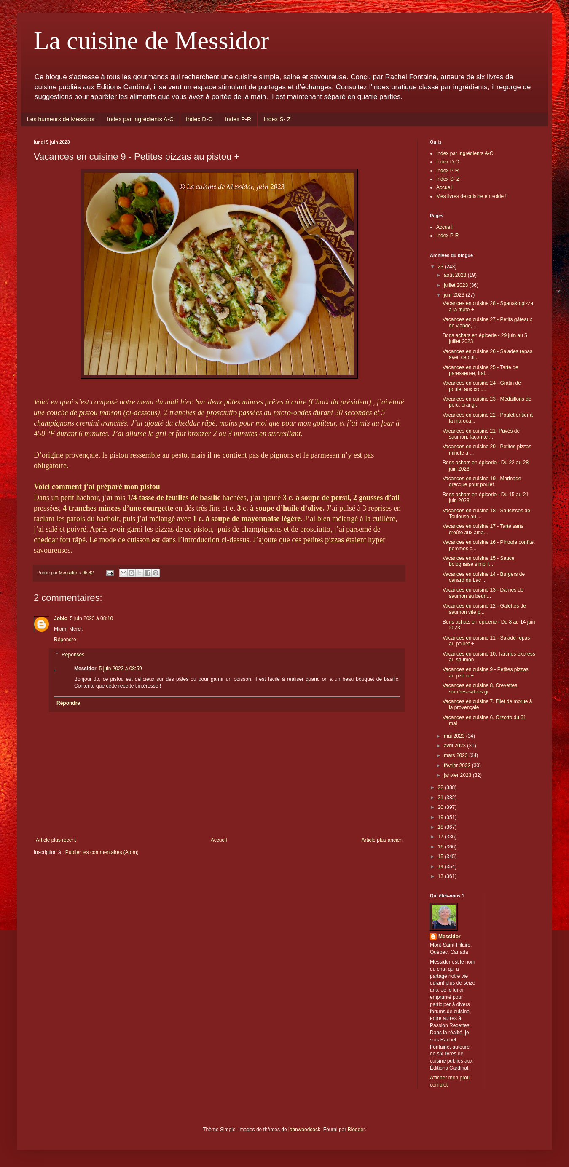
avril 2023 (455, 746)
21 (441, 797)
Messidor (449, 936)
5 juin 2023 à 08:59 (120, 669)
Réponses (73, 655)
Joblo (60, 618)
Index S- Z (277, 119)
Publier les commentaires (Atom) (102, 852)
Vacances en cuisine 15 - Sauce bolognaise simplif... (479, 561)
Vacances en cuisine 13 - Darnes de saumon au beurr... (483, 593)
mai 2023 (455, 736)
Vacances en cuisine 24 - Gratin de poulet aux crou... (482, 386)
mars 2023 (456, 755)
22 (441, 787)
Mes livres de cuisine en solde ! (471, 196)
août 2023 (456, 275)
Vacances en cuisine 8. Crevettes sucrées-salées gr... (480, 688)
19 (441, 817)
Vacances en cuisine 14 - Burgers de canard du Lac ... (484, 577)
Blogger (356, 1129)
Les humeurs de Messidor (61, 119)
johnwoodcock (304, 1129)
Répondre (65, 639)
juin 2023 (455, 295)
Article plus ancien (382, 840)
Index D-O (199, 119)
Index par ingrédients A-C (140, 119)
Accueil (219, 840)
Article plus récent (56, 840)
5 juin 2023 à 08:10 (91, 618)
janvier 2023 (458, 775)
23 (441, 267)
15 (441, 856)
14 (441, 867)
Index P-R (238, 119)
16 (441, 847)
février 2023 (458, 765)
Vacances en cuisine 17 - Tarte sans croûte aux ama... (483, 529)
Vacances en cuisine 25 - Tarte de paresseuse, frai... (480, 370)
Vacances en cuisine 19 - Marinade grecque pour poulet (482, 481)
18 (441, 827)
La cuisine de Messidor (151, 40)
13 (441, 876)
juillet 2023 (457, 285)
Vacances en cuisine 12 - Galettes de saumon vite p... (484, 609)
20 (441, 807)
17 (441, 837)
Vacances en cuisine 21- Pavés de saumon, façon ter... (481, 434)
